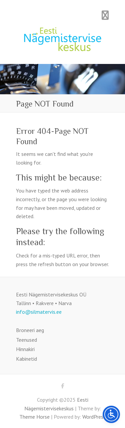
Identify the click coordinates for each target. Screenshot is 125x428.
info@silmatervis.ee (39, 311)
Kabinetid (26, 358)
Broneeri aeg (30, 330)
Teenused (26, 339)
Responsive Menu (105, 15)
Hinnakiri (25, 349)
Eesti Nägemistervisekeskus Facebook (63, 387)
